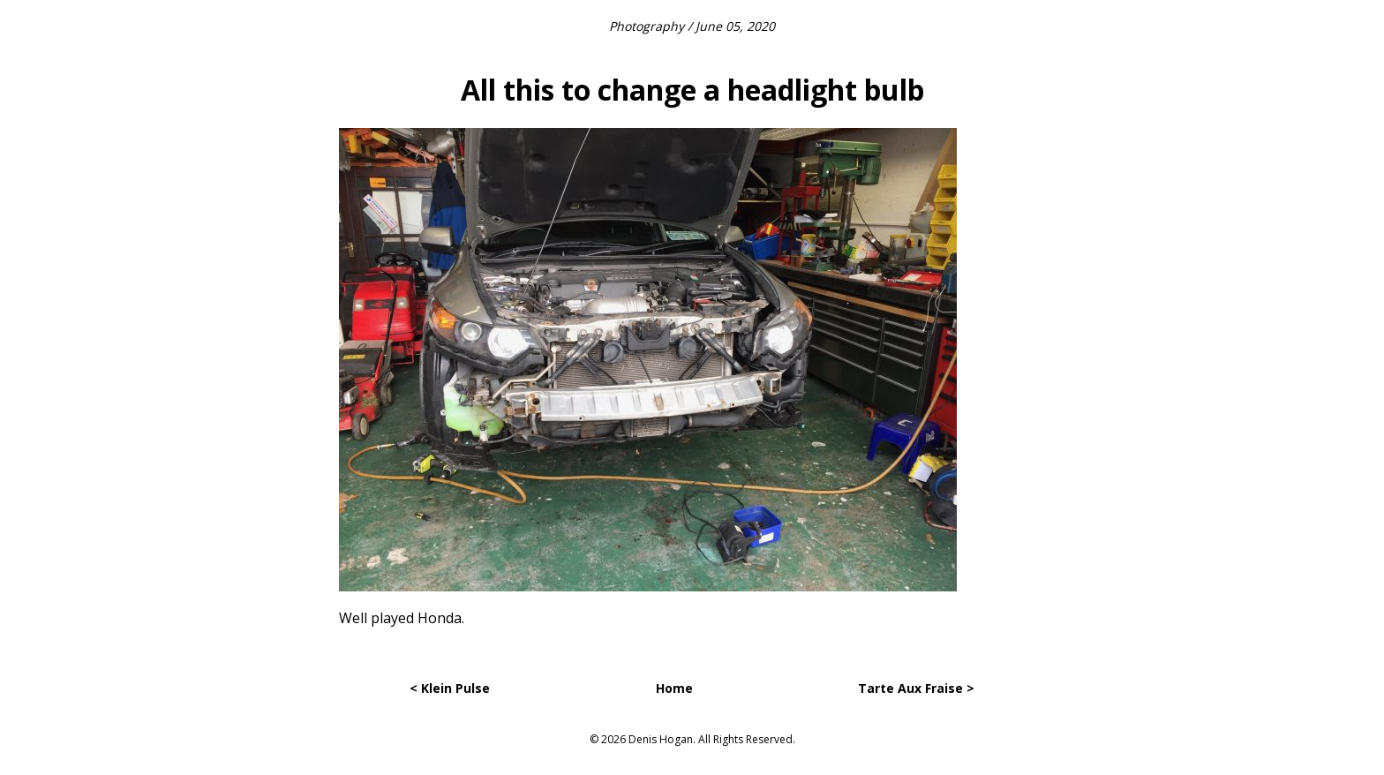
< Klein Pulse (450, 688)
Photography (646, 26)
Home (674, 688)
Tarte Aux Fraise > (916, 688)
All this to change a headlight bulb (692, 90)
